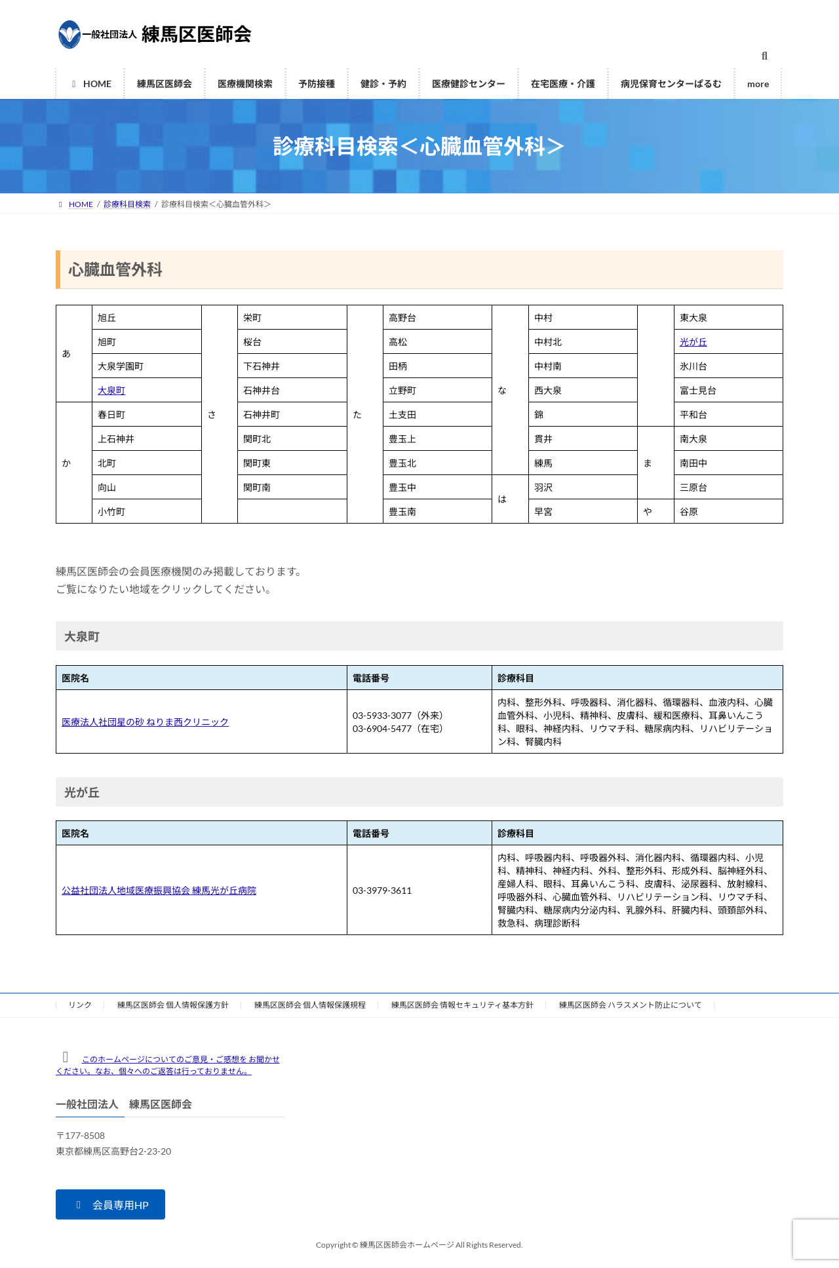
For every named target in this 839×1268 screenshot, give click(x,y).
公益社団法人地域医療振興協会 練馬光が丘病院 (159, 890)
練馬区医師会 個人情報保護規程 (310, 1005)
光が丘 (693, 341)
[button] (110, 1204)
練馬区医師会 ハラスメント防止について (630, 1005)
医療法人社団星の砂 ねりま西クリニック (145, 721)
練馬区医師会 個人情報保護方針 (173, 1005)
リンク (80, 1005)
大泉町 (111, 390)
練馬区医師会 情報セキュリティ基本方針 (462, 1005)
